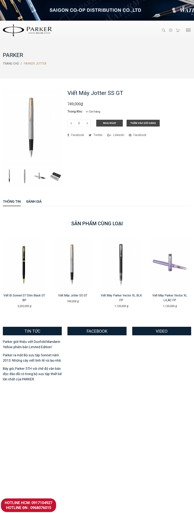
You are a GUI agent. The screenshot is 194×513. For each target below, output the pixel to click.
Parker (13, 55)
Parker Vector (12, 461)
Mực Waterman (61, 484)
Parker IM (9, 449)
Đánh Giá (34, 201)
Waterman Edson (62, 443)
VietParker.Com (97, 506)
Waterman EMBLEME (65, 431)
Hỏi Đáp (105, 437)
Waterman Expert (62, 461)
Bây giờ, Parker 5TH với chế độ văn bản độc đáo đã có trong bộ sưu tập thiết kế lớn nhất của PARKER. (32, 373)
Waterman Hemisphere (66, 478)
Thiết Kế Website (117, 506)
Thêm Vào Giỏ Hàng (143, 122)
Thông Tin (12, 201)
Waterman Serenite (64, 420)
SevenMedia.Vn (140, 506)
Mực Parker (10, 473)
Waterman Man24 (62, 437)
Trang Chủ (11, 63)
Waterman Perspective (66, 473)
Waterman (60, 410)
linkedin (115, 134)
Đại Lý (104, 426)
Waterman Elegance (64, 455)
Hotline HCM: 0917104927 (28, 502)
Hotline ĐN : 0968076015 (28, 507)
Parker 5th (9, 437)
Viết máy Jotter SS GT (72, 295)
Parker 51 (9, 426)
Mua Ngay (109, 122)
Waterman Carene (63, 467)
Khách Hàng (107, 431)
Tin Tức (105, 443)
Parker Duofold (13, 420)
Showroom (107, 420)
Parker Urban (11, 455)
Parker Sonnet (12, 443)
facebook (75, 134)
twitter (96, 134)
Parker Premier (13, 431)
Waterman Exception (64, 449)
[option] (9, 176)
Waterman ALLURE (63, 426)
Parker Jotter (11, 467)
